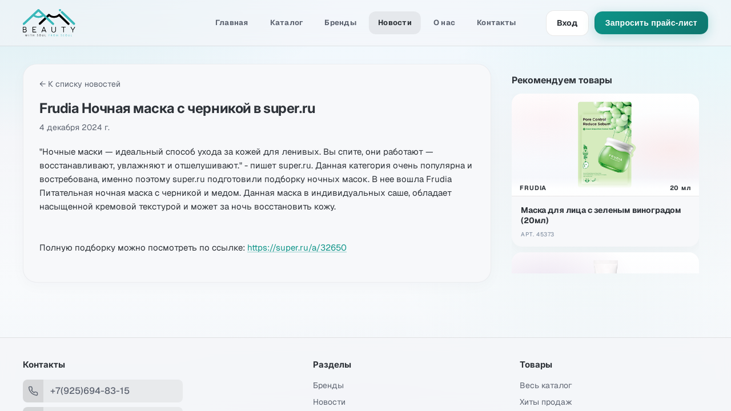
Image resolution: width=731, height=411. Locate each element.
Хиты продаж (546, 402)
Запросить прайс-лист (651, 22)
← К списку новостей (80, 84)
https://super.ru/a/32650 (297, 247)
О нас (444, 22)
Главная (231, 22)
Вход (567, 23)
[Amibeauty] (80, 23)
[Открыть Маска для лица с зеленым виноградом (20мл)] (605, 170)
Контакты (496, 22)
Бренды (340, 22)
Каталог (286, 22)
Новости (395, 22)
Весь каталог (546, 385)
